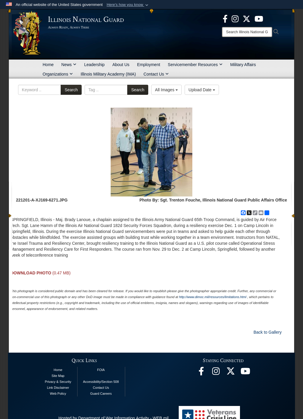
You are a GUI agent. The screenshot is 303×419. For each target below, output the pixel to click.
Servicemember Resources (195, 64)
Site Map (57, 376)
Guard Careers (101, 393)
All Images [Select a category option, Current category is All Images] (166, 89)
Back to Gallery (268, 332)
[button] (128, 5)
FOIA (101, 370)
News (68, 64)
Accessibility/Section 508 (101, 381)
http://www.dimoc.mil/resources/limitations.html (212, 297)
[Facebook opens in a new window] (225, 18)
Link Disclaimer (58, 387)
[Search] (247, 32)
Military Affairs (243, 64)
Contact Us (156, 74)
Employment (148, 64)
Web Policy (58, 393)
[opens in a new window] (246, 18)
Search (71, 89)
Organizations (58, 74)
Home (48, 64)
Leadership (94, 64)
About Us (121, 64)
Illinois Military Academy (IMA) (108, 74)
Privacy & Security (58, 381)
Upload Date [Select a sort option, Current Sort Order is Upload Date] (201, 89)
